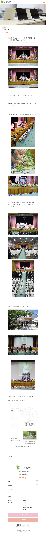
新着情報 (7, 32)
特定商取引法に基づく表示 (27, 507)
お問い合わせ (23, 514)
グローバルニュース (11, 505)
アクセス (24, 502)
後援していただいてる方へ (12, 504)
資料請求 (23, 519)
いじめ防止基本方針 (26, 505)
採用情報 (24, 500)
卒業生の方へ (10, 500)
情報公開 (24, 509)
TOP (3, 32)
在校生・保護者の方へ (11, 502)
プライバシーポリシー (26, 504)
